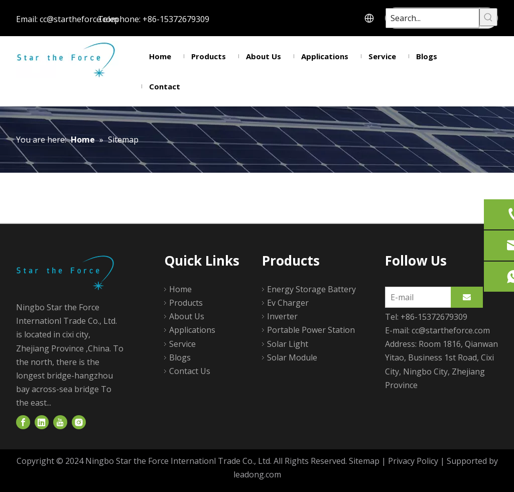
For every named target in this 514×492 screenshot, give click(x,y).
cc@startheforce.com (79, 19)
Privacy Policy (413, 460)
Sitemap (364, 460)
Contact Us (189, 371)
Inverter (282, 316)
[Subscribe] (467, 297)
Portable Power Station (311, 329)
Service (182, 343)
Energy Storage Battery (311, 289)
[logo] (67, 272)
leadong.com (257, 474)
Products (186, 302)
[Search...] (432, 18)
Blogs (180, 357)
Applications (192, 329)
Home (180, 289)
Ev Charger (288, 302)
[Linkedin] (42, 422)
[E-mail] (416, 297)
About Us (186, 316)
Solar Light (287, 343)
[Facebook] (23, 422)
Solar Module (292, 357)
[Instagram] (79, 422)
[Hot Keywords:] (488, 17)
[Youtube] (60, 422)
